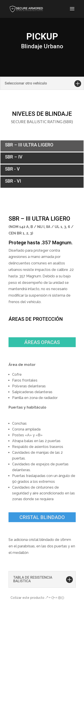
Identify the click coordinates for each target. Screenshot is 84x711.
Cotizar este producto (27, 597)
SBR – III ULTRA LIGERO (29, 145)
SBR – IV (13, 157)
